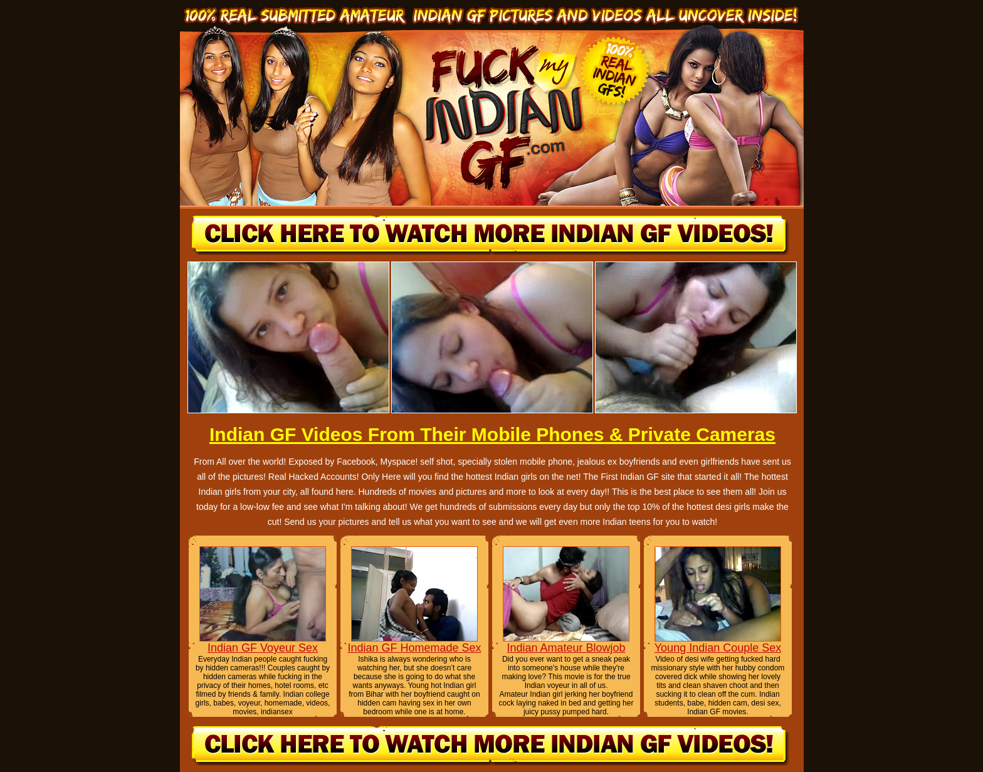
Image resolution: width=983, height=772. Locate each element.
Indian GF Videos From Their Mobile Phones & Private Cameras (492, 434)
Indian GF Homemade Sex (414, 648)
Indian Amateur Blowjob (566, 648)
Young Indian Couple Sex (718, 648)
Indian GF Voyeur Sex (263, 648)
